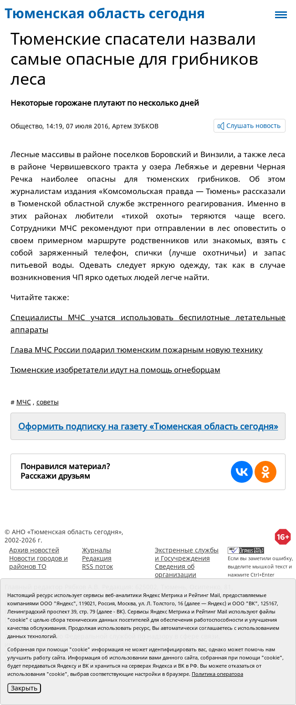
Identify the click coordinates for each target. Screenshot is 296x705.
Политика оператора (217, 673)
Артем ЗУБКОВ (135, 126)
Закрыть (24, 688)
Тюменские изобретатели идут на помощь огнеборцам (115, 369)
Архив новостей (34, 550)
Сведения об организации (175, 570)
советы (47, 402)
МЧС (23, 402)
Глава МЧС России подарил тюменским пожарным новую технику (136, 349)
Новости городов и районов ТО (38, 562)
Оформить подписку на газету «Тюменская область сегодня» (148, 426)
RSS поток (97, 566)
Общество (26, 126)
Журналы (96, 550)
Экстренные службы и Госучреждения (187, 554)
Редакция (97, 558)
